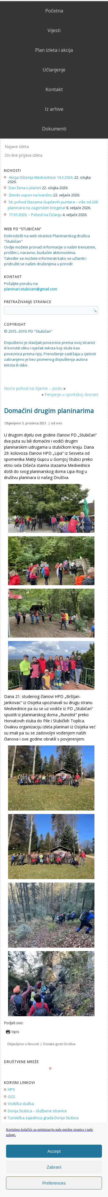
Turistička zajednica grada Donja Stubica (43, 1117)
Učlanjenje (54, 70)
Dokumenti (54, 129)
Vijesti (54, 30)
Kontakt (54, 89)
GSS (11, 1096)
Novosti (33, 1044)
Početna (54, 11)
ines (59, 423)
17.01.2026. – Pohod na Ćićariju (35, 214)
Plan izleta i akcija (54, 50)
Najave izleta (17, 146)
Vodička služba (21, 1103)
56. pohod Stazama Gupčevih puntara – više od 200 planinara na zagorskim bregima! (53, 204)
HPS (11, 1089)
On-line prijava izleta (23, 155)
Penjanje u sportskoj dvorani (71, 394)
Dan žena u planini (25, 187)
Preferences (54, 1183)
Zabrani (54, 1167)
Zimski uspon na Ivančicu (30, 195)
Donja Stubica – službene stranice (37, 1110)
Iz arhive (54, 109)
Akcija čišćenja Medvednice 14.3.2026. (41, 177)
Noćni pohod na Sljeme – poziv (33, 388)
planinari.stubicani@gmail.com (30, 289)
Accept (54, 1151)
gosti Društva (65, 1044)
